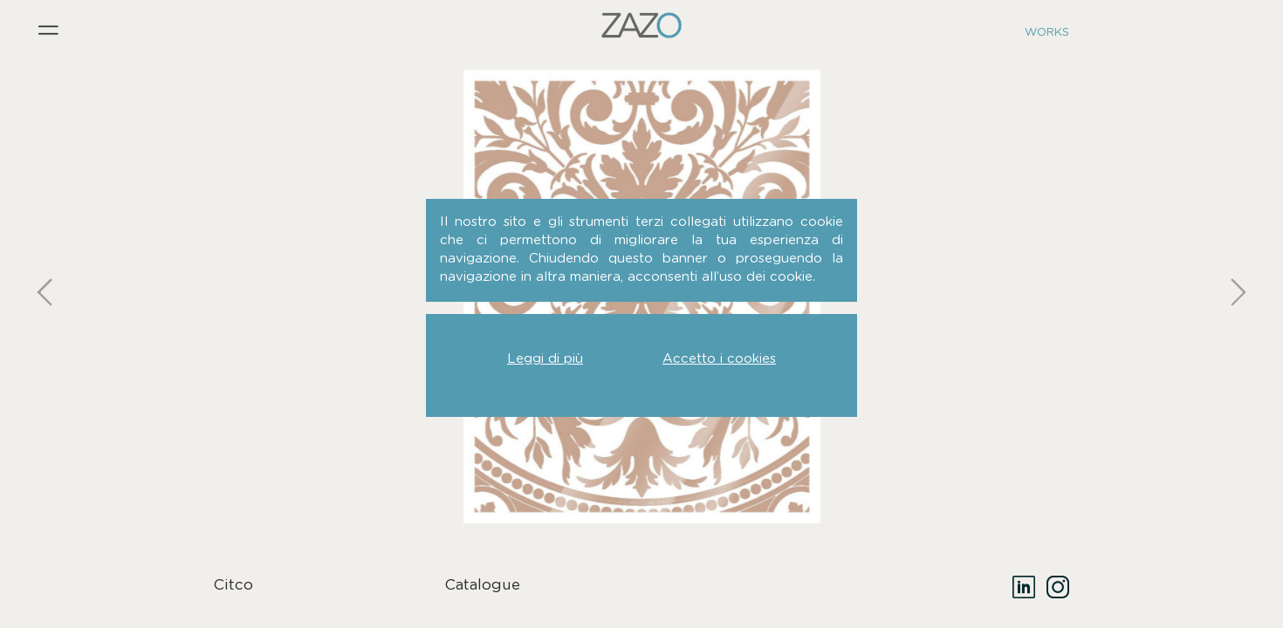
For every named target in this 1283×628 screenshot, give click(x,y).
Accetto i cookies (719, 358)
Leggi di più (545, 358)
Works (1047, 32)
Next (1235, 244)
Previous (48, 244)
